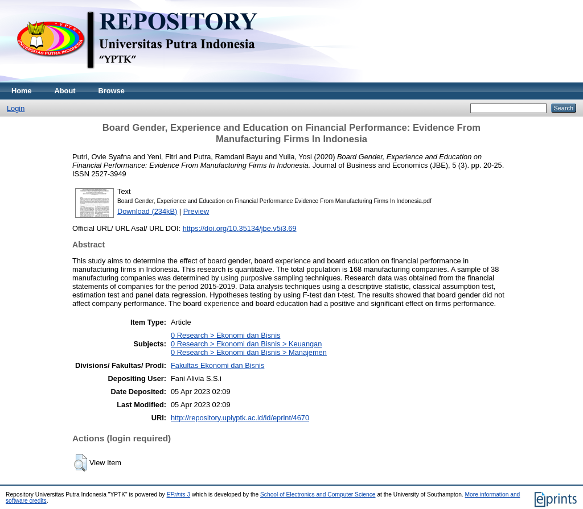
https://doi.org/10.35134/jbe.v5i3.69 (240, 228)
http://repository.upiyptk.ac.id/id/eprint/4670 (240, 417)
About (65, 90)
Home (21, 90)
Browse (111, 90)
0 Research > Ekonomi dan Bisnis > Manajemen (249, 352)
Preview (196, 211)
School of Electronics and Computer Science (318, 494)
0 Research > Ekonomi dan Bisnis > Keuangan (246, 344)
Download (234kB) (147, 211)
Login (15, 108)
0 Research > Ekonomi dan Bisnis (225, 335)
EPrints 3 (179, 494)
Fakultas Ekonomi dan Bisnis (217, 365)
